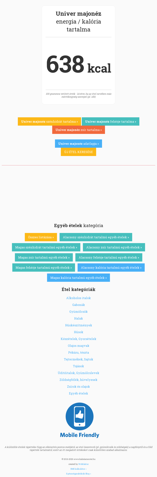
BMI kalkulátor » (78, 468)
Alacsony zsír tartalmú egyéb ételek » (114, 247)
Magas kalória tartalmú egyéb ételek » (78, 278)
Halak (78, 318)
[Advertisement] (78, 193)
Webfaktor (83, 464)
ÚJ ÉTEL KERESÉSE (78, 152)
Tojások (78, 366)
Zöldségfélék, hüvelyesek (78, 380)
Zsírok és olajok (78, 386)
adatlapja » (78, 143)
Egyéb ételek (78, 393)
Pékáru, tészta (78, 352)
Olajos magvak (78, 346)
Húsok (78, 332)
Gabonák (78, 305)
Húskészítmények (78, 325)
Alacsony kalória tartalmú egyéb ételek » (111, 267)
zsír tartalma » (79, 130)
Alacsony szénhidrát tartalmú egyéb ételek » (96, 237)
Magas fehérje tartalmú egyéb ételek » (44, 267)
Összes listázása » (41, 237)
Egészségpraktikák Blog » (78, 473)
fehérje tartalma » (110, 121)
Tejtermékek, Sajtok (78, 359)
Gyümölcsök (78, 311)
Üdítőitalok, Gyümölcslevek (78, 373)
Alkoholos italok (78, 298)
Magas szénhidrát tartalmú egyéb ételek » (46, 247)
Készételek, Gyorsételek (78, 339)
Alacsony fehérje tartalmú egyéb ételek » (109, 257)
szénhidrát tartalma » (49, 121)
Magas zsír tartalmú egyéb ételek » (43, 257)
